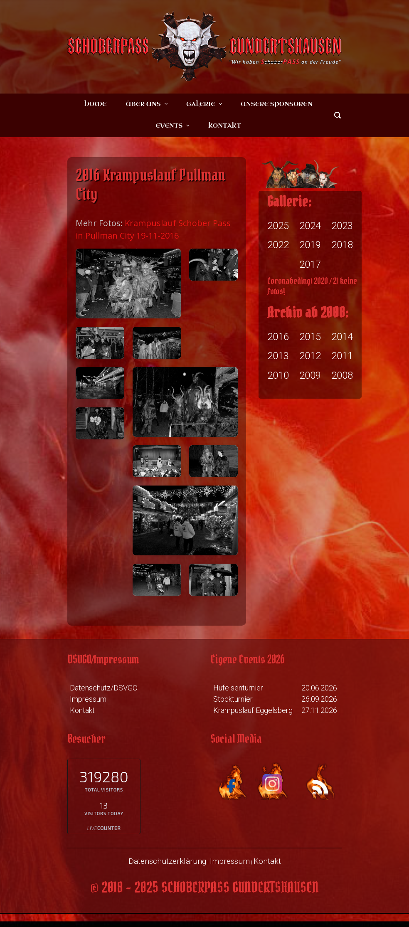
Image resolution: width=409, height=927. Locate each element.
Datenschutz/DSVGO (104, 687)
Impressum (88, 699)
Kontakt (82, 710)
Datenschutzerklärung (167, 861)
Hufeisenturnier (238, 687)
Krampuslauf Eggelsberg (253, 710)
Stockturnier (233, 699)
